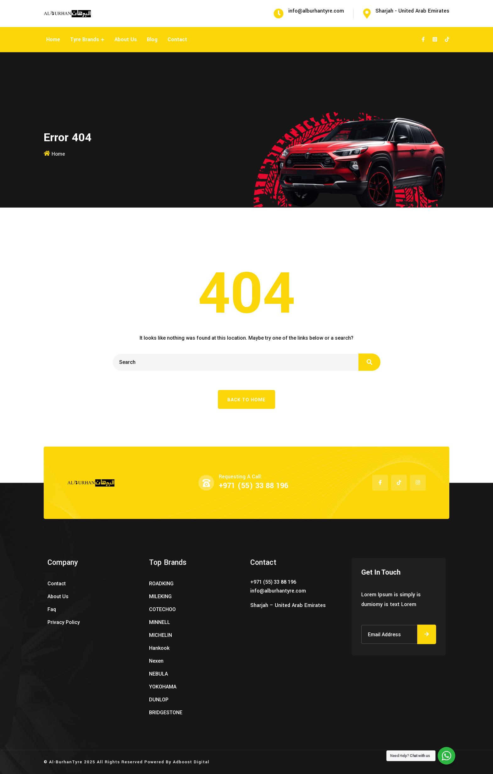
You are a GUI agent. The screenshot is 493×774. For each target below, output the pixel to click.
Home (53, 39)
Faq (51, 609)
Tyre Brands (84, 39)
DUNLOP (159, 700)
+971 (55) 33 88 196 (253, 486)
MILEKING (160, 596)
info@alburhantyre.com (278, 590)
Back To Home (246, 400)
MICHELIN (160, 635)
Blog (152, 39)
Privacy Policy (63, 622)
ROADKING (161, 584)
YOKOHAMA (162, 687)
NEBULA (158, 674)
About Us (125, 39)
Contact (177, 39)
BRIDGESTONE (165, 713)
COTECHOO (162, 609)
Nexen (156, 661)
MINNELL (159, 622)
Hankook (159, 648)
